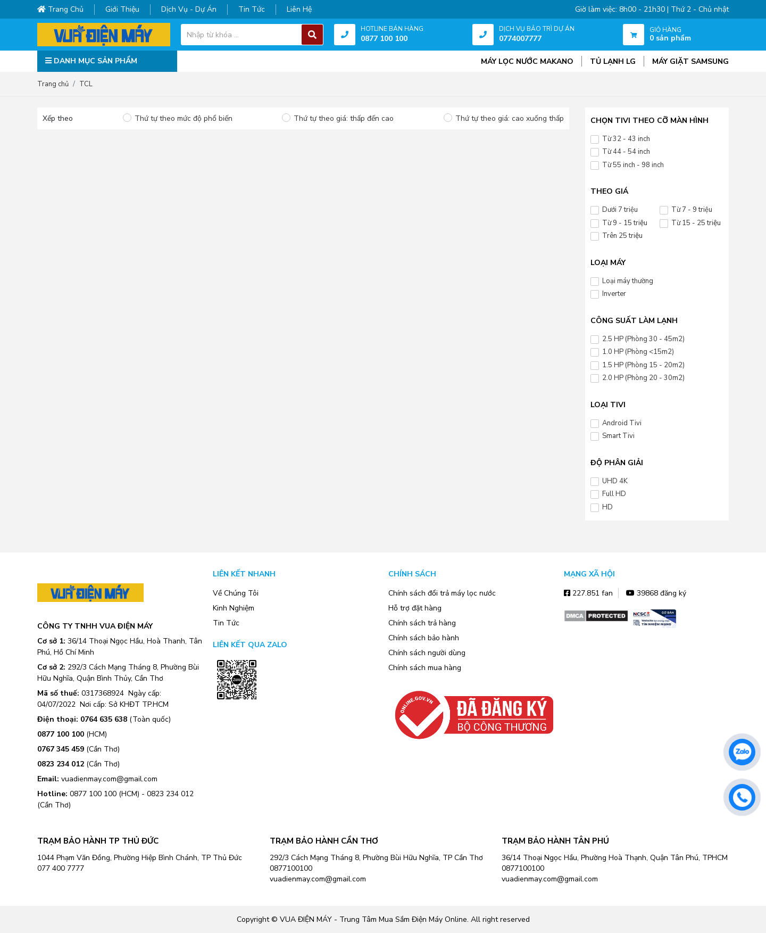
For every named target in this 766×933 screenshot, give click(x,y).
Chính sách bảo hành (423, 638)
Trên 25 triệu (622, 236)
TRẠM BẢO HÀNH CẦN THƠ (324, 841)
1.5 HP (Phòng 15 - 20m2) (643, 365)
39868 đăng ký (656, 593)
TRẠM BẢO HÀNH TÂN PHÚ (555, 841)
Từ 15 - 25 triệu (696, 223)
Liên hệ (299, 9)
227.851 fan (588, 593)
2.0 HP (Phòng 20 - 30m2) (643, 378)
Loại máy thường (627, 281)
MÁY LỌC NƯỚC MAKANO (527, 61)
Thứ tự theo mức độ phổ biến (183, 118)
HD (607, 507)
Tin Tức (226, 623)
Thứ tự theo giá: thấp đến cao (344, 118)
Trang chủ (60, 9)
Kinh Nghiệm (233, 608)
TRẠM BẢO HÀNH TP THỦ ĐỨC (98, 841)
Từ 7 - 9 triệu (691, 209)
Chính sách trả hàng (422, 623)
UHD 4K (615, 481)
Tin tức (251, 9)
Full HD (614, 494)
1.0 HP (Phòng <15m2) (638, 352)
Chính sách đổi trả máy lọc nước (442, 593)
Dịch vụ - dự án (189, 9)
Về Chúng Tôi (236, 593)
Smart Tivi (618, 436)
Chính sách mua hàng (424, 668)
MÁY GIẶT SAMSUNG (690, 61)
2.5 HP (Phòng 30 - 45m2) (643, 339)
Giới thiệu (122, 9)
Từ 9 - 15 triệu (624, 223)
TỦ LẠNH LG (613, 61)
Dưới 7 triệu (620, 209)
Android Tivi (622, 423)
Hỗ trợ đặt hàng (415, 608)
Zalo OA (237, 715)
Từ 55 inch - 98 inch (633, 165)
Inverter (614, 294)
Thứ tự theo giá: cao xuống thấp (509, 118)
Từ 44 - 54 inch (626, 151)
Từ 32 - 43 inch (626, 139)
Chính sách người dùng (426, 653)
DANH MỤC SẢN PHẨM (91, 61)
